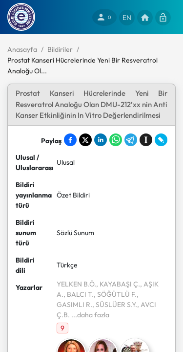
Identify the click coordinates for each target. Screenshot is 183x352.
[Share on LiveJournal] (161, 139)
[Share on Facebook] (70, 139)
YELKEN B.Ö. (76, 284)
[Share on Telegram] (130, 139)
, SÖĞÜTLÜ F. (115, 294)
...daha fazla (89, 314)
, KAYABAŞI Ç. (118, 284)
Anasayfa (22, 49)
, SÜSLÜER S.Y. (114, 304)
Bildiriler (60, 49)
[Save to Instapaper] (146, 139)
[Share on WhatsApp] (115, 139)
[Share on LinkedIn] (100, 139)
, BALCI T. (78, 294)
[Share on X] (85, 139)
